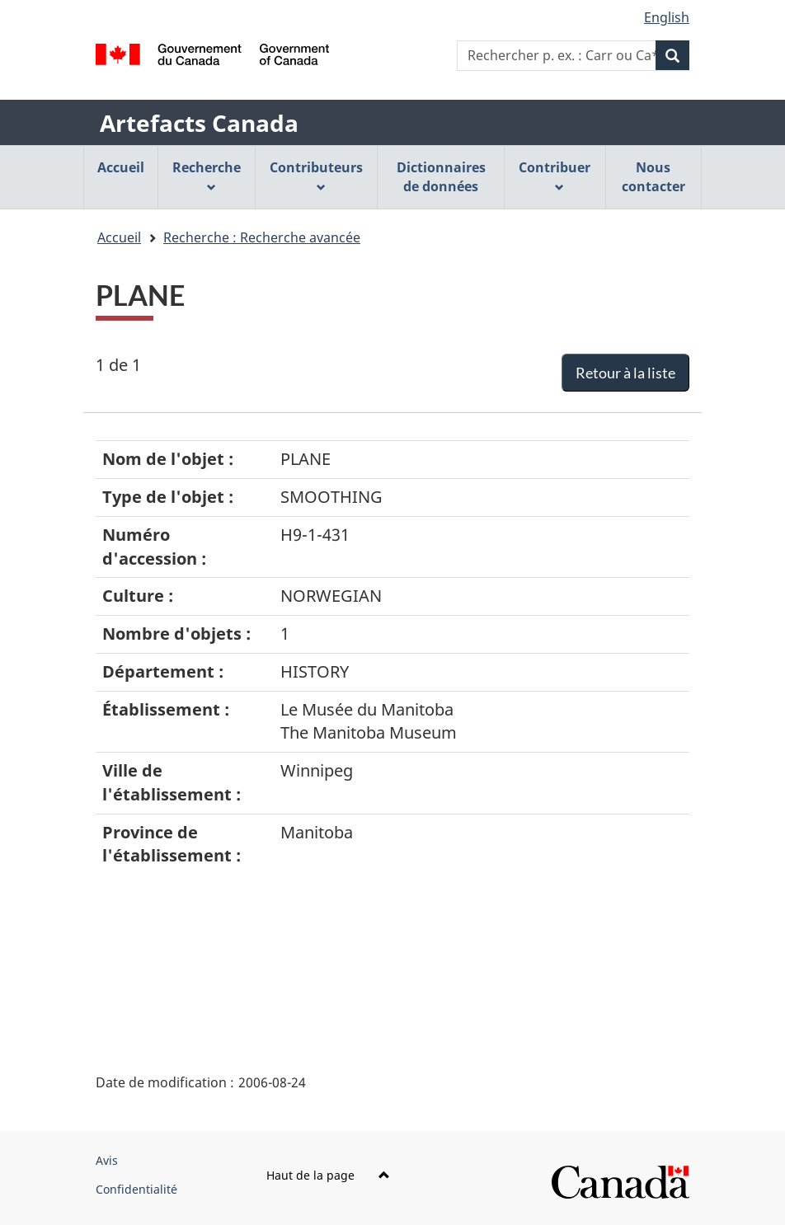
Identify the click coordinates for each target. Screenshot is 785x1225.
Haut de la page (328, 1175)
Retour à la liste (625, 373)
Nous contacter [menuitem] (653, 176)
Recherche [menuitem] (206, 175)
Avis (107, 1160)
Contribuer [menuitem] (554, 175)
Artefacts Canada (199, 122)
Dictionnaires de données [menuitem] (441, 176)
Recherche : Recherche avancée (261, 237)
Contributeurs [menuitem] (316, 175)
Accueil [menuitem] (120, 167)
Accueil (119, 237)
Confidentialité (136, 1189)
